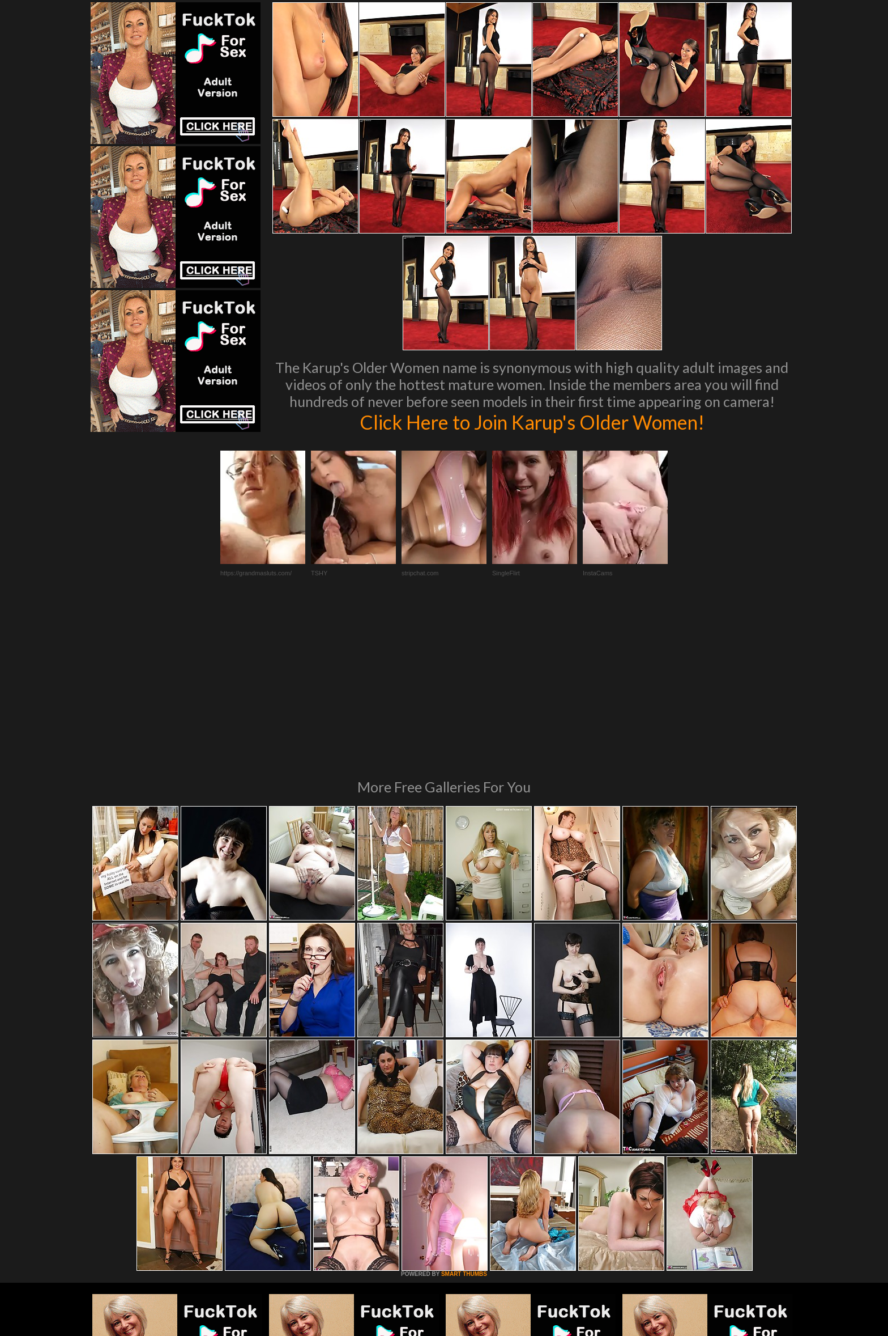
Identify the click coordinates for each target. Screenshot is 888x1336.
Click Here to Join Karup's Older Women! (531, 422)
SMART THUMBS (464, 1119)
